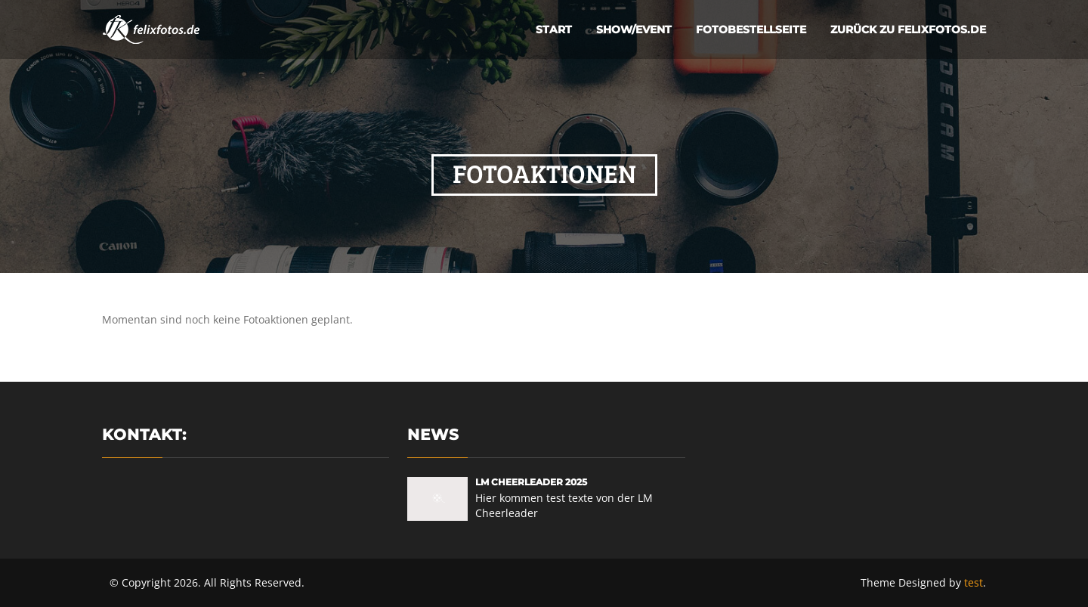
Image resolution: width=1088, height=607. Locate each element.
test (973, 582)
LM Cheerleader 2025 (531, 482)
